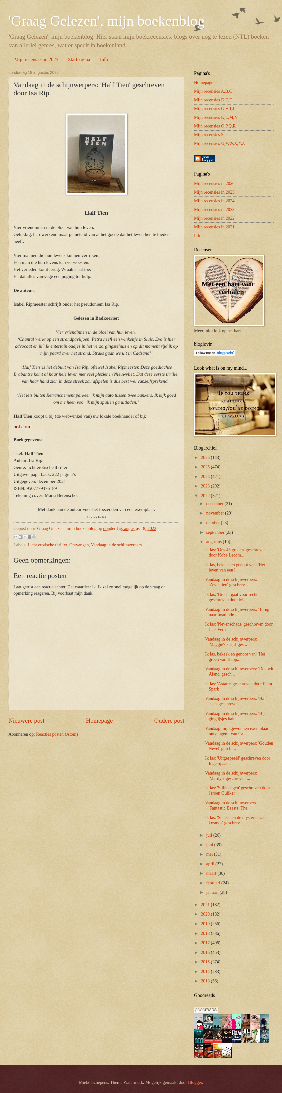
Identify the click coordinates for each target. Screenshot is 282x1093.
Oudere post (169, 720)
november (215, 513)
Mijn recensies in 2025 (36, 59)
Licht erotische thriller (47, 545)
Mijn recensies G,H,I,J (214, 108)
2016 (206, 952)
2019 (206, 923)
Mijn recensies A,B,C (213, 91)
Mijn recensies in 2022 (214, 218)
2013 (206, 981)
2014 (206, 971)
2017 (206, 942)
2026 (206, 457)
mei (210, 854)
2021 (206, 904)
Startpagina (79, 59)
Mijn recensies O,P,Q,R (215, 126)
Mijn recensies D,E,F (213, 100)
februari (214, 883)
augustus (214, 541)
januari (213, 892)
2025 (206, 467)
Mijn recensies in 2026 (214, 183)
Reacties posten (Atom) (57, 734)
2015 (206, 961)
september (216, 532)
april (210, 863)
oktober (213, 522)
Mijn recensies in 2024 (214, 200)
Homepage (99, 720)
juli (209, 835)
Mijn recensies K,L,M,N (215, 117)
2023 (206, 486)
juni (210, 844)
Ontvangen (79, 545)
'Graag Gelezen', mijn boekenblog (106, 21)
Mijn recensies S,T (210, 134)
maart (211, 873)
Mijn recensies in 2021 (214, 227)
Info (104, 59)
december (215, 503)
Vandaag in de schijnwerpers (116, 545)
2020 (206, 914)
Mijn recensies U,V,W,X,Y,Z (219, 143)
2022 (206, 495)
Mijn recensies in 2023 (214, 209)
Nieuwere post (26, 720)
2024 (206, 476)
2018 (206, 933)
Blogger (195, 1082)
